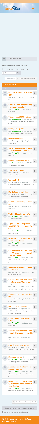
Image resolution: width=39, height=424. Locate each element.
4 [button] (22, 402)
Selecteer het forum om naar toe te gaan (19, 408)
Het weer (13, 143)
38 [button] (32, 402)
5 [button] (25, 402)
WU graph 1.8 (13, 180)
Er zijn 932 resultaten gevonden (26, 78)
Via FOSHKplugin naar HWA (19, 214)
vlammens (15, 206)
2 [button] (16, 402)
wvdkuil (14, 287)
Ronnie (14, 182)
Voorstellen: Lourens (16, 170)
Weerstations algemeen (18, 165)
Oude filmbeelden (15, 139)
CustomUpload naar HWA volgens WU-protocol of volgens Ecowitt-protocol (20, 253)
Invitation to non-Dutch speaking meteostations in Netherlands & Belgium (20, 383)
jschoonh (15, 272)
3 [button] (19, 402)
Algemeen (12, 111)
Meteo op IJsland (15, 357)
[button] (35, 402)
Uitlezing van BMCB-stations (19, 117)
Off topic (12, 155)
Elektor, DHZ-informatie (17, 306)
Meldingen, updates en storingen (22, 133)
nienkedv (15, 299)
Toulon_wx (16, 141)
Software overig (17, 218)
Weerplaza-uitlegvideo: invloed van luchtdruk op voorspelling (20, 333)
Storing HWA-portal (16, 129)
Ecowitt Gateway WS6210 (18, 161)
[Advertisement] (19, 35)
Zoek (18, 73)
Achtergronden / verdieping (19, 196)
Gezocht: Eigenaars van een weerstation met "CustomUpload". (20, 282)
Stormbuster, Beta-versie (18, 345)
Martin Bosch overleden (18, 192)
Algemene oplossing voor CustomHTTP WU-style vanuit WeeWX (20, 226)
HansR (14, 97)
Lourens (15, 173)
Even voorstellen (15, 175)
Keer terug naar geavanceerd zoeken (15, 69)
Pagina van (10, 78)
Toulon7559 (16, 109)
